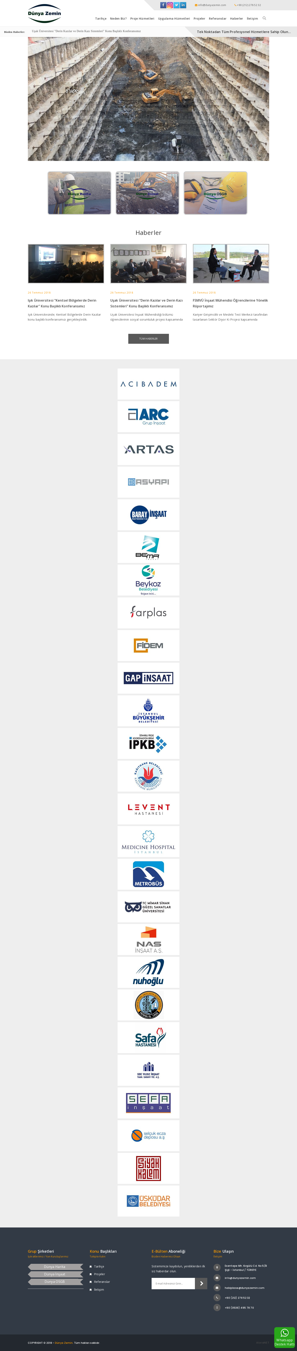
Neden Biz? (118, 18)
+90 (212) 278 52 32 (237, 1298)
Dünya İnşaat (54, 1274)
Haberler (236, 18)
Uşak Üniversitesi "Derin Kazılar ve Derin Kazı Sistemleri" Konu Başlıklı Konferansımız (86, 31)
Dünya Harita (54, 1266)
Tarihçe (100, 18)
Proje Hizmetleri (142, 18)
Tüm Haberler (148, 338)
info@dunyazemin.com (240, 1278)
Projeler (199, 18)
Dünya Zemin (64, 1343)
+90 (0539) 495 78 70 (239, 1307)
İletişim (252, 18)
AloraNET (262, 1343)
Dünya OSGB (55, 1281)
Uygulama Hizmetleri (174, 18)
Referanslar (217, 18)
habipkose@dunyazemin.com (244, 1288)
